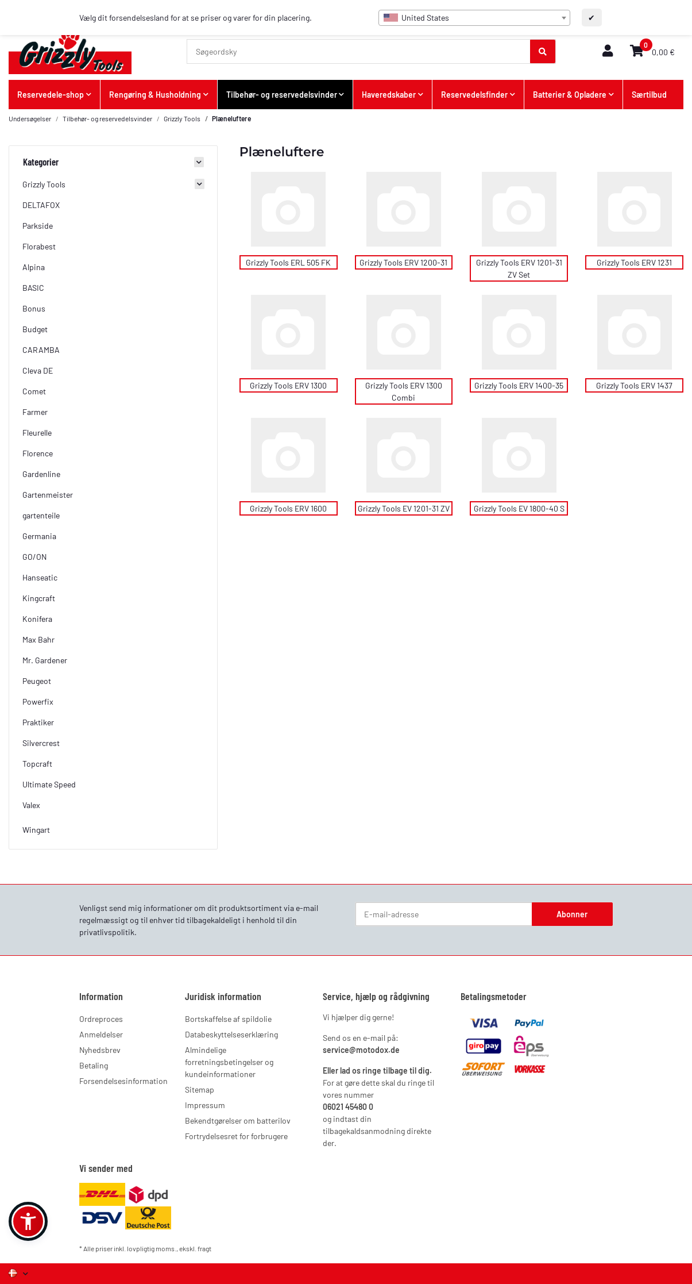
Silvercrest (41, 743)
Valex (31, 805)
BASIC (33, 288)
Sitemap (199, 1089)
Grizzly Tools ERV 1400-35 (518, 385)
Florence (37, 453)
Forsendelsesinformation (123, 1081)
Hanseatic (39, 577)
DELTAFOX (41, 205)
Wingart (36, 830)
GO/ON (34, 557)
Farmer (35, 412)
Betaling (93, 1065)
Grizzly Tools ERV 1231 (634, 262)
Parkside (37, 225)
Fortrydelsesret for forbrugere (236, 1136)
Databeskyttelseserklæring (231, 1034)
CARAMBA (41, 350)
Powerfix (37, 701)
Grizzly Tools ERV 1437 (634, 385)
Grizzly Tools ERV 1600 (288, 508)
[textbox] (474, 17)
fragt (204, 1248)
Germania (39, 536)
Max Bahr (38, 639)
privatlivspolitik (106, 932)
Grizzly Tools (43, 184)
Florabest (39, 246)
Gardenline (41, 474)
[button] (607, 51)
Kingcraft (38, 598)
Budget (35, 329)
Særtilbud (649, 94)
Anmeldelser (101, 1034)
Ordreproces (101, 1019)
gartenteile (41, 515)
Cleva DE (37, 370)
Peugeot (36, 681)
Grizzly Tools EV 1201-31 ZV (404, 508)
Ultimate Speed (49, 784)
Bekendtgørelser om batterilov (238, 1120)
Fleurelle (37, 432)
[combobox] (474, 18)
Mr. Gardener (44, 660)
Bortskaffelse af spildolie (228, 1019)
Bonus (33, 308)
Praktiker (38, 722)
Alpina (33, 267)
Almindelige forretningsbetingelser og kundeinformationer (229, 1062)
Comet (34, 391)
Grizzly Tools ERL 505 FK (288, 262)
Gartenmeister (47, 494)
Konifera (37, 619)
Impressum (205, 1105)
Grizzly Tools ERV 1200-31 (403, 262)
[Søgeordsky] (359, 52)
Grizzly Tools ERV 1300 (288, 385)
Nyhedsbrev (100, 1050)
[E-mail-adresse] (443, 914)
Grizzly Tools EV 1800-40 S (519, 508)
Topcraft (37, 763)
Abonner (571, 914)
